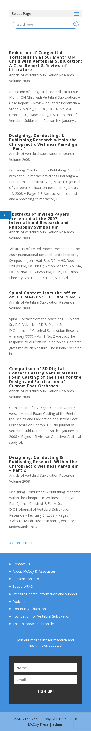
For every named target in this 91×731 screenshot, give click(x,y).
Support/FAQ (23, 586)
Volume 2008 (19, 80)
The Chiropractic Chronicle (33, 623)
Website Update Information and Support (45, 594)
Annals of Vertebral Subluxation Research (41, 75)
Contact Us (21, 564)
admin (57, 724)
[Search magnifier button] (75, 24)
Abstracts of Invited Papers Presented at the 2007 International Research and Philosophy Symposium (39, 221)
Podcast (19, 601)
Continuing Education (29, 608)
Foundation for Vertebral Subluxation (41, 616)
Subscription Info (26, 579)
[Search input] (43, 24)
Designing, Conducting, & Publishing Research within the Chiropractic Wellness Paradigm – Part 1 (44, 142)
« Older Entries (20, 542)
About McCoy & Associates (34, 571)
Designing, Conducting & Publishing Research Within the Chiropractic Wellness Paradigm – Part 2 (44, 464)
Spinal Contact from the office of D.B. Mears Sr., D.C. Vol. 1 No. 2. (45, 295)
